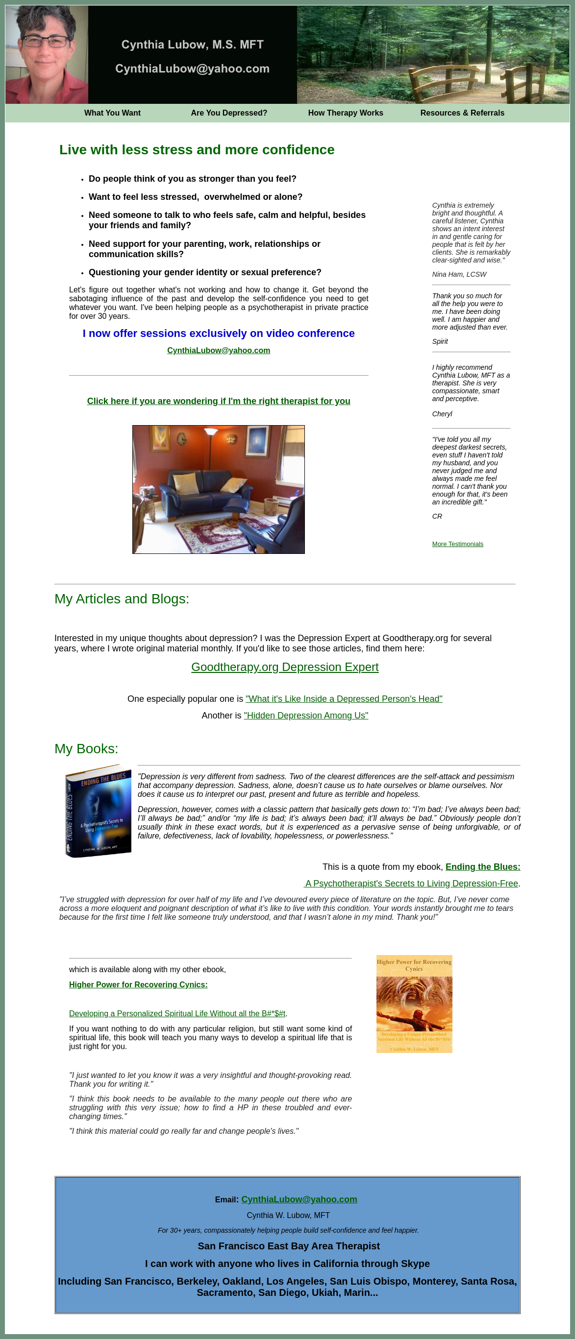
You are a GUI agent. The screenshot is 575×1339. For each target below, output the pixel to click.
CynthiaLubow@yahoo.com (218, 350)
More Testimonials (458, 544)
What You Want (112, 113)
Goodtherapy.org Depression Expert (284, 666)
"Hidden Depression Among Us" (306, 715)
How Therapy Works (346, 113)
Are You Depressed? (229, 113)
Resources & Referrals (463, 113)
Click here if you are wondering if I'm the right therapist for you (218, 401)
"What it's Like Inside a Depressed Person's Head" (344, 699)
